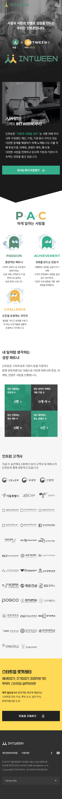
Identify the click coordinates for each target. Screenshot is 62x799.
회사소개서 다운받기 (31, 170)
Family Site (32, 781)
